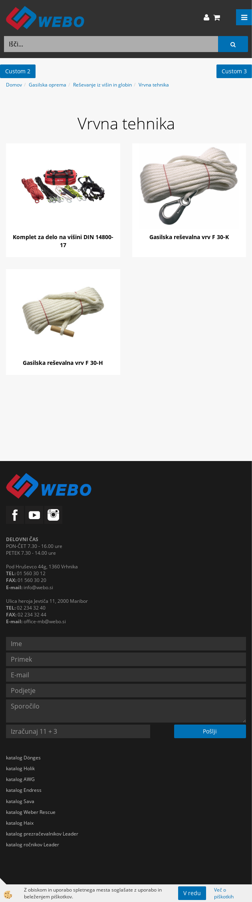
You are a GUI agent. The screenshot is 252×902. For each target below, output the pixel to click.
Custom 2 (17, 71)
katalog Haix (20, 822)
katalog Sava (20, 801)
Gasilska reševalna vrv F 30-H (63, 362)
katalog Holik (20, 768)
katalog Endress (24, 790)
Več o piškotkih (224, 893)
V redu (192, 893)
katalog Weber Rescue (31, 812)
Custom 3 (234, 71)
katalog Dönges (23, 757)
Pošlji (210, 731)
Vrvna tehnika (154, 84)
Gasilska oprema (47, 84)
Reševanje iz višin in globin (102, 84)
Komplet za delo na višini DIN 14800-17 (63, 241)
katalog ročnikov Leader (32, 844)
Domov (14, 84)
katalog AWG (20, 779)
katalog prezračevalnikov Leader (42, 833)
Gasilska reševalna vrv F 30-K (189, 237)
